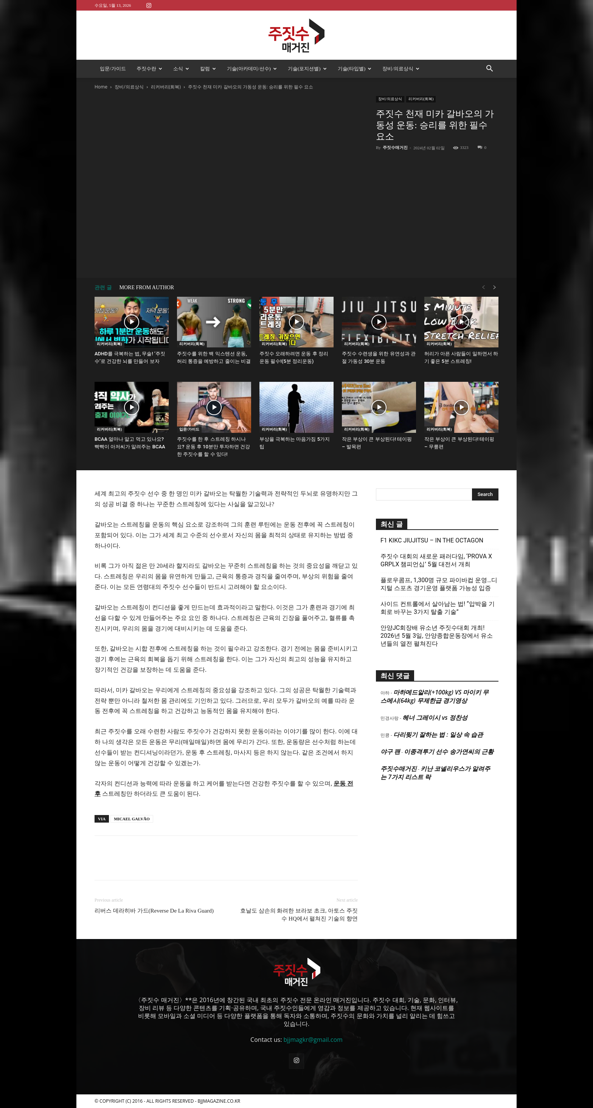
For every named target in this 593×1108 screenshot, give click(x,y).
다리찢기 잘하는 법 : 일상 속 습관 (438, 734)
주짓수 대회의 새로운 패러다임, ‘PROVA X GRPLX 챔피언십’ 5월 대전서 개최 (436, 560)
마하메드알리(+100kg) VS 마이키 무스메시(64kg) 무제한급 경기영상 (434, 696)
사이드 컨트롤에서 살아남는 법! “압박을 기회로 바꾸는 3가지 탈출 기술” (437, 607)
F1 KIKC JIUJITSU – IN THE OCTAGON (431, 540)
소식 (181, 68)
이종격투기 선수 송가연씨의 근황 (448, 751)
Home (101, 87)
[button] (489, 69)
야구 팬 (390, 751)
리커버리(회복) (166, 87)
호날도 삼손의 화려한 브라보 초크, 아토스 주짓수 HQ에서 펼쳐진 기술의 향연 (299, 915)
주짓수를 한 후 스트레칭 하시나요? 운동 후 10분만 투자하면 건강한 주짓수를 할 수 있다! (213, 446)
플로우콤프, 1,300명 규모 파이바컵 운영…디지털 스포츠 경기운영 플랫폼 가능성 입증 (438, 584)
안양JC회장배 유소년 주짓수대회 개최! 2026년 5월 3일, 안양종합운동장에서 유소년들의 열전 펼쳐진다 (436, 635)
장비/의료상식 (400, 68)
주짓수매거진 (395, 147)
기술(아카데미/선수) (252, 68)
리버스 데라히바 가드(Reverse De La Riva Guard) (154, 911)
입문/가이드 (113, 68)
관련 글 (103, 287)
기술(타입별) (355, 68)
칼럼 (208, 68)
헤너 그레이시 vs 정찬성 (434, 717)
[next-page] (494, 287)
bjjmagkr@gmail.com (313, 1039)
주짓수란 (149, 68)
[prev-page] (483, 287)
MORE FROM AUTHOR (147, 287)
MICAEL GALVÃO (132, 819)
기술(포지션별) (307, 68)
